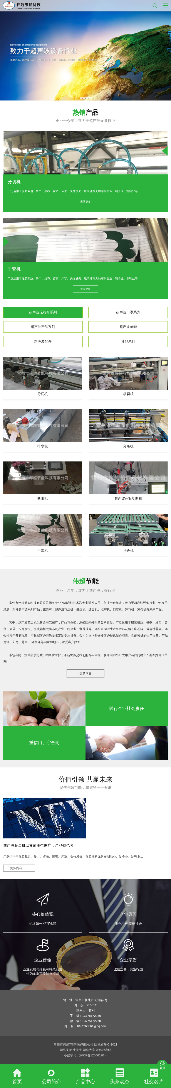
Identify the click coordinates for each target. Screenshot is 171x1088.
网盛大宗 (89, 1050)
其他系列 (128, 341)
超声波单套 (128, 327)
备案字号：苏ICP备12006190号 (85, 1055)
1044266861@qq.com (92, 1026)
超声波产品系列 (43, 327)
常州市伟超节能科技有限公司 (29, 603)
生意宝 (77, 1050)
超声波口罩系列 (128, 312)
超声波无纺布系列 (43, 312)
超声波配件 (43, 341)
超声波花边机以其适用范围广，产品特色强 (38, 845)
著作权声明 (103, 1050)
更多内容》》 (19, 868)
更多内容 (85, 673)
